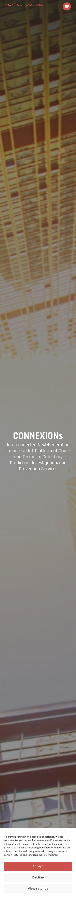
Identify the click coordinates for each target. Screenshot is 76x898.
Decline (38, 877)
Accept (38, 866)
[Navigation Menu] (67, 6)
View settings (38, 888)
